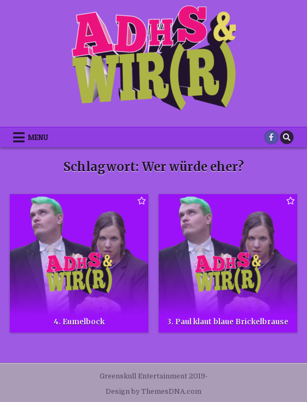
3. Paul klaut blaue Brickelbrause (227, 322)
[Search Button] (286, 137)
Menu (38, 137)
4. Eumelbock (79, 322)
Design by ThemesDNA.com (153, 391)
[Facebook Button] (271, 137)
